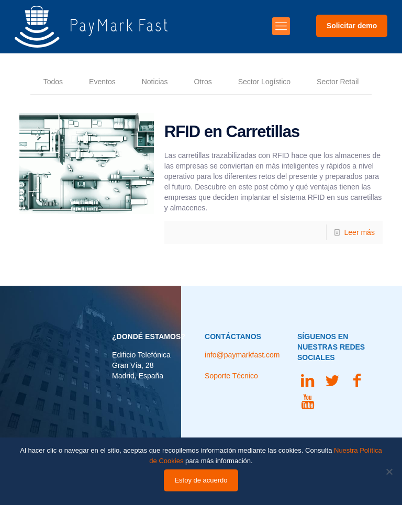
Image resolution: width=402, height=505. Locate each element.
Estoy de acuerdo (200, 480)
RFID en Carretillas (231, 131)
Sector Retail (338, 81)
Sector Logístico (264, 81)
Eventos (102, 81)
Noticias (155, 81)
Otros (202, 81)
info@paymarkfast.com (242, 355)
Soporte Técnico (231, 376)
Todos (53, 81)
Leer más (359, 232)
